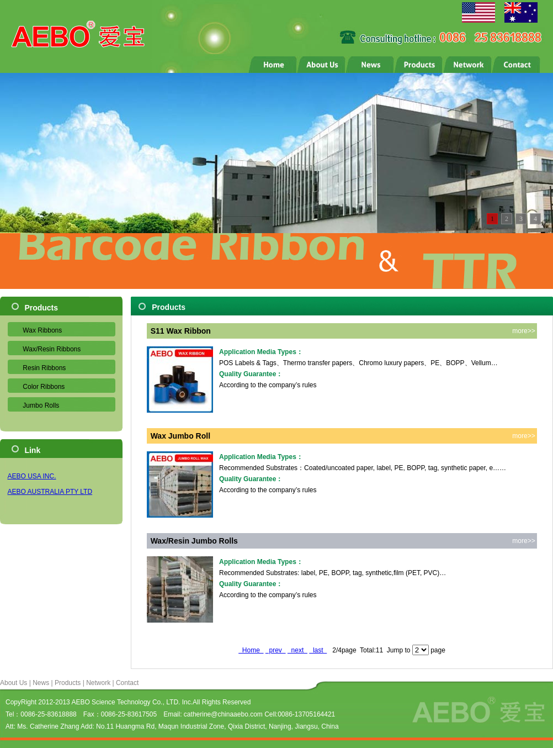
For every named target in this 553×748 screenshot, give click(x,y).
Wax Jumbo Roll (180, 435)
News (41, 683)
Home (250, 650)
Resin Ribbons (44, 368)
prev (275, 650)
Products (68, 683)
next (297, 650)
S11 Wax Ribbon (181, 330)
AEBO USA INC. (32, 476)
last (318, 650)
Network (98, 683)
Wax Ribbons (42, 330)
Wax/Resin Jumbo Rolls (194, 540)
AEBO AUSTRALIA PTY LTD (50, 492)
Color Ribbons (44, 387)
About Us (13, 683)
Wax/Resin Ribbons (52, 349)
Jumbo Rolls (41, 405)
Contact (127, 683)
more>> (523, 331)
